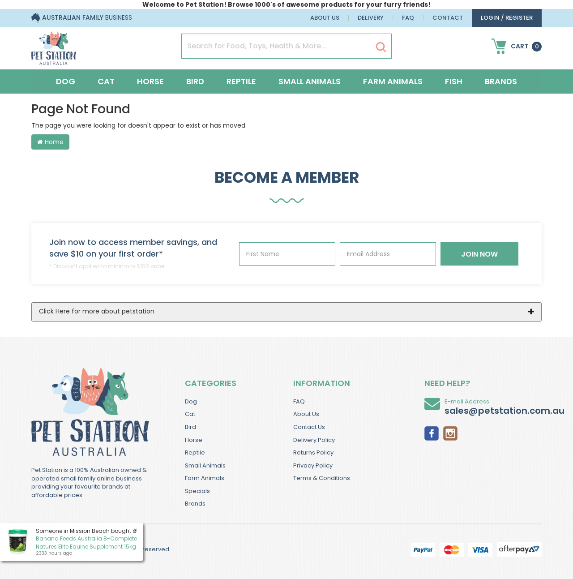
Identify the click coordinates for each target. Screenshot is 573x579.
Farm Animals (393, 81)
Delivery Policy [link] (314, 440)
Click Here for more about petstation (96, 311)
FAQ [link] (299, 401)
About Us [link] (306, 414)
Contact (447, 18)
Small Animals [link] (205, 465)
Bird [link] (190, 427)
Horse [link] (193, 440)
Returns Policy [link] (313, 452)
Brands (501, 81)
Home (50, 141)
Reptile (241, 81)
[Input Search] (276, 46)
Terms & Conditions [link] (321, 478)
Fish (453, 81)
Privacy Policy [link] (313, 465)
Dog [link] (191, 401)
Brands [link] (195, 503)
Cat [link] (190, 414)
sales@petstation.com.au (504, 410)
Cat (106, 81)
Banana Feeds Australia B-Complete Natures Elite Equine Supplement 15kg (86, 542)
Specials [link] (197, 491)
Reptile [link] (195, 452)
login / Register (507, 17)
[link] (431, 433)
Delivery (371, 18)
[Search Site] (381, 46)
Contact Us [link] (309, 427)
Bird (195, 81)
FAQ (408, 18)
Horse (150, 81)
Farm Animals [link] (204, 478)
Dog (65, 81)
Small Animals (309, 81)
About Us (324, 18)
